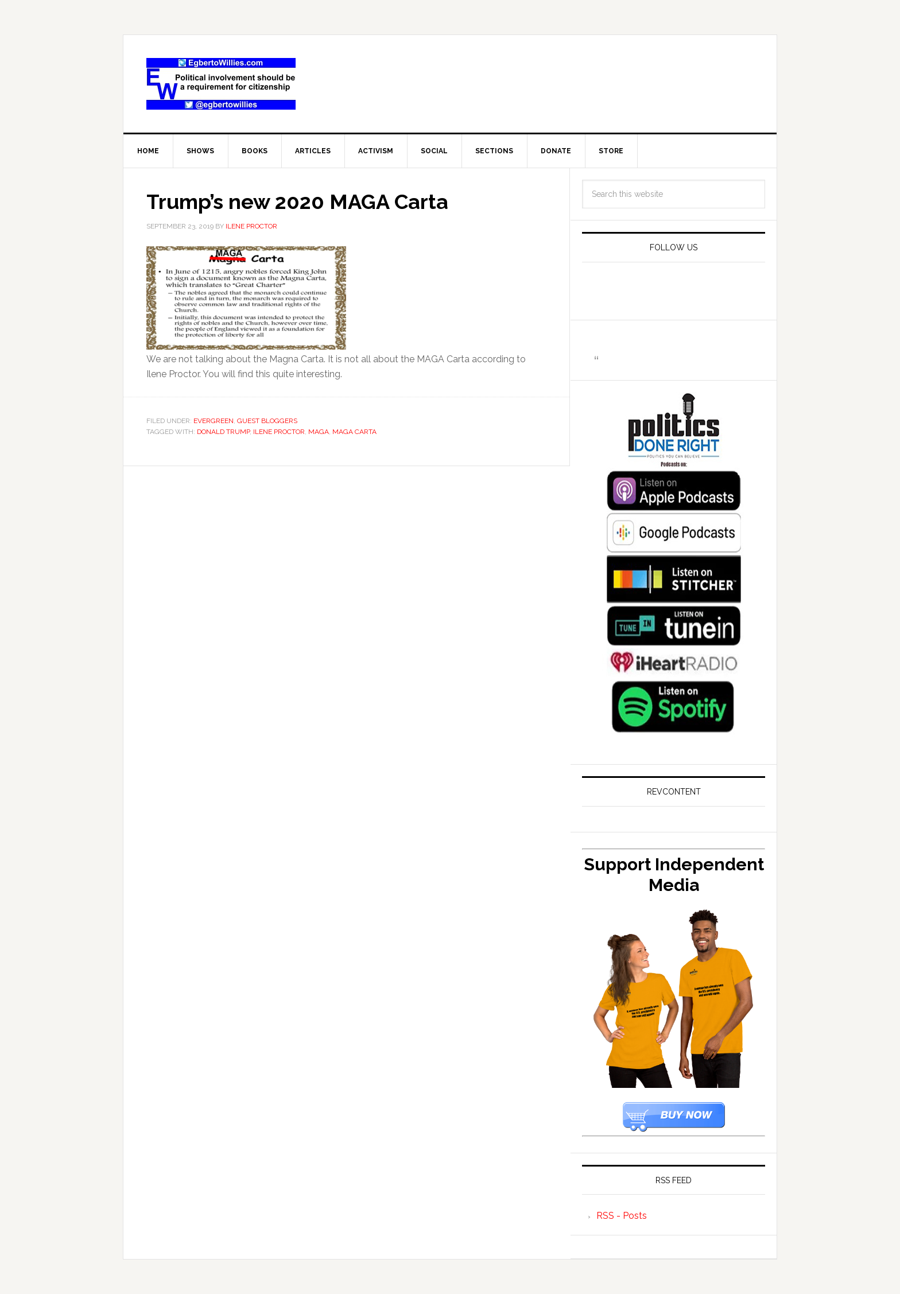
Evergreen (213, 421)
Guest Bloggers (267, 421)
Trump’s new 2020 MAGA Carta (297, 201)
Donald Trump (223, 432)
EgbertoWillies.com (221, 84)
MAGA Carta (354, 432)
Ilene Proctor (279, 432)
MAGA (318, 432)
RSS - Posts (621, 1215)
